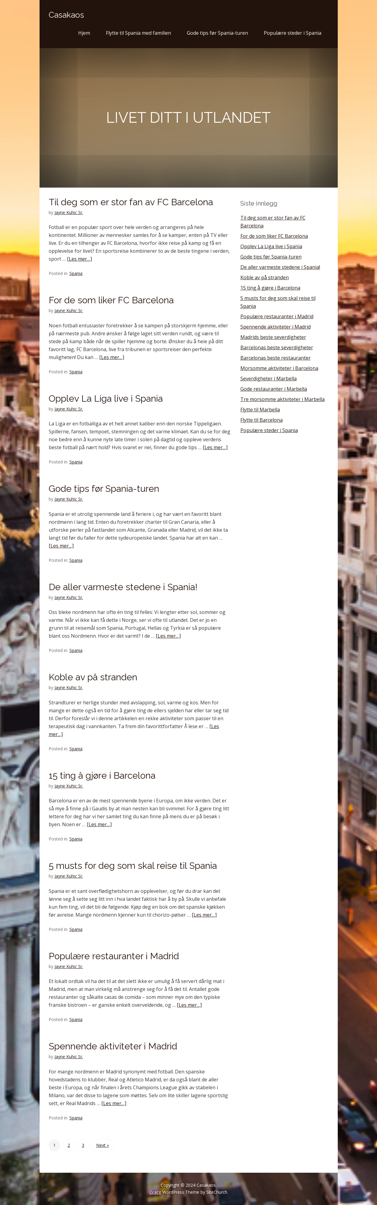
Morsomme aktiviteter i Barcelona (279, 368)
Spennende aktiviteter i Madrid (113, 1046)
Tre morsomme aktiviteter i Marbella (282, 399)
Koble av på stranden (93, 677)
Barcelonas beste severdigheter (276, 347)
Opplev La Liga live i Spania (106, 398)
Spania (75, 273)
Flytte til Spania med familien (138, 33)
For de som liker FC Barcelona (111, 300)
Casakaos (66, 14)
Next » (102, 1145)
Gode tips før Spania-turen (217, 33)
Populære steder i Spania (292, 33)
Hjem (84, 33)
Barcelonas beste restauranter (275, 357)
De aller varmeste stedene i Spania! (123, 587)
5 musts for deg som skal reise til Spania (133, 865)
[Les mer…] (79, 258)
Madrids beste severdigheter (273, 337)
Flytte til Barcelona (261, 420)
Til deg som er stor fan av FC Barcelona (131, 202)
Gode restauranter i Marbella (273, 389)
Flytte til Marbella (260, 409)
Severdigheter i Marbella (268, 378)
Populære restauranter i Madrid (114, 956)
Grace (155, 1192)
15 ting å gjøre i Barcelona (102, 775)
